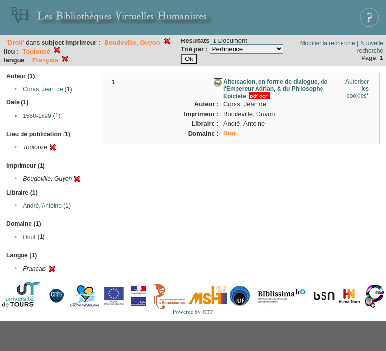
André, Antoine (42, 205)
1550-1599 (37, 116)
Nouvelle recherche (370, 47)
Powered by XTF (193, 312)
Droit (29, 237)
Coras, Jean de (43, 89)
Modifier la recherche (327, 43)
